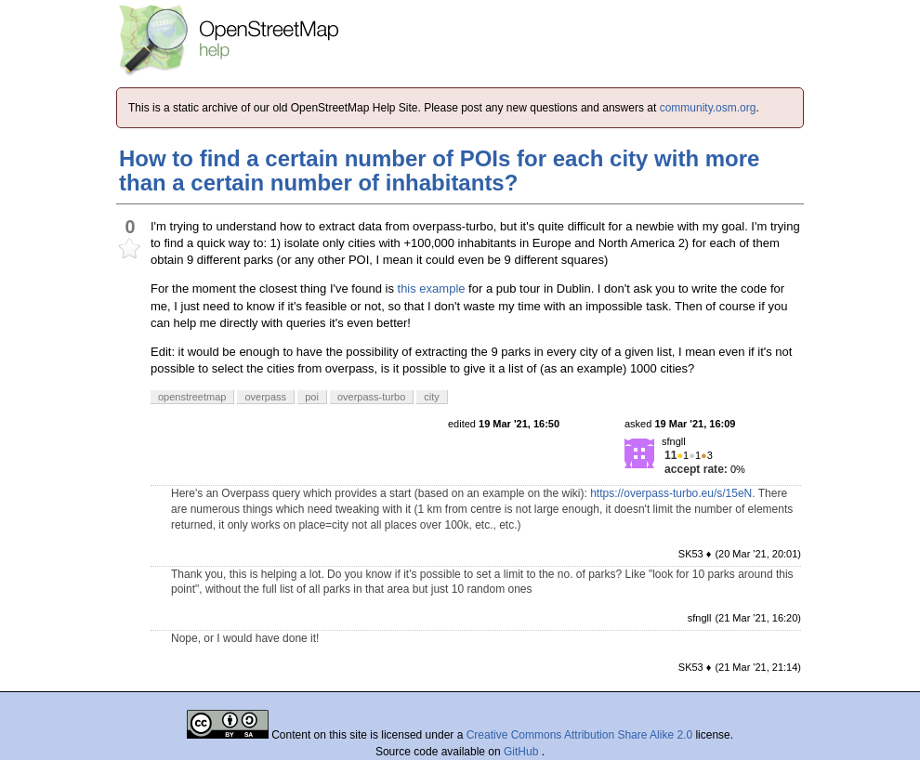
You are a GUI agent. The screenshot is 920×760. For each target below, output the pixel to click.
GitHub (523, 751)
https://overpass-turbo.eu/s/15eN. (672, 493)
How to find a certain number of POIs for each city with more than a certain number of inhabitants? (439, 170)
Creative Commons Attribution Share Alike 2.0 (579, 734)
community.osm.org (708, 107)
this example (432, 288)
